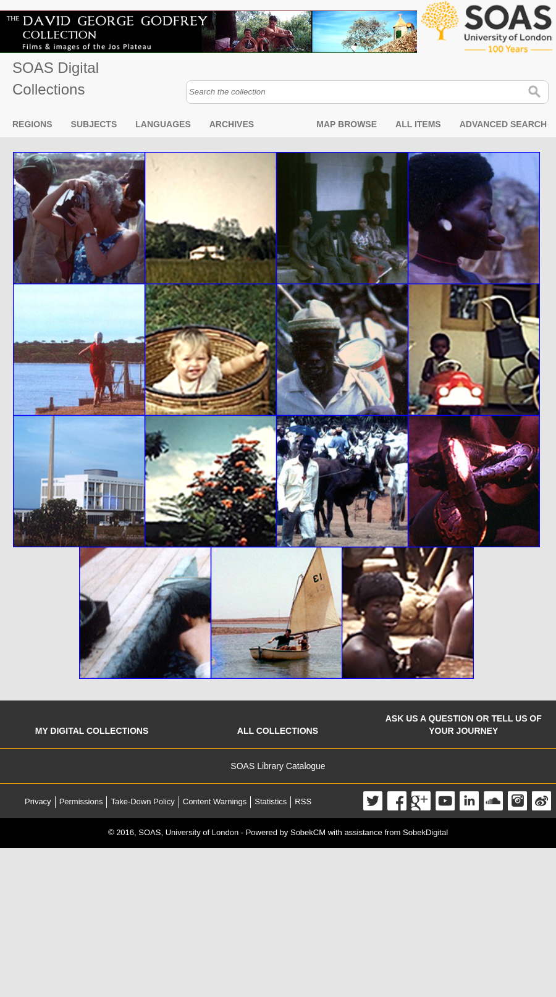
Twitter (372, 800)
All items (418, 124)
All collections (277, 731)
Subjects (94, 124)
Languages (162, 124)
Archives (231, 124)
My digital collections (92, 731)
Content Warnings (215, 801)
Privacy (38, 801)
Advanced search (503, 124)
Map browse (346, 124)
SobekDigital (425, 832)
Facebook (396, 800)
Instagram (517, 800)
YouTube (445, 800)
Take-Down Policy (142, 801)
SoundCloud (493, 800)
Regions (32, 124)
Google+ (421, 800)
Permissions (81, 801)
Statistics (271, 801)
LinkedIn (469, 800)
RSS (303, 801)
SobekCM (308, 832)
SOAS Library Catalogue (277, 766)
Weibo (541, 800)
